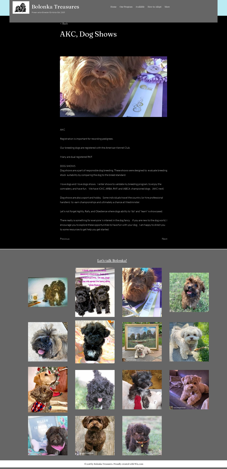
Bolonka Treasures (55, 6)
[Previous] (70, 239)
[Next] (159, 239)
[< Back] (70, 23)
